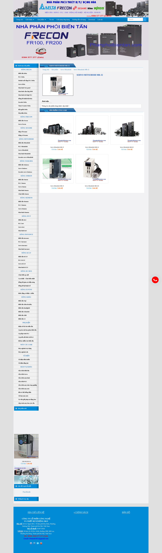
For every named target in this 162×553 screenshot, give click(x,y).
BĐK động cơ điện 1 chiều (26, 293)
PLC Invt (21, 223)
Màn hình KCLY (23, 267)
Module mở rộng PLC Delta (26, 80)
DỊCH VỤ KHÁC (26, 367)
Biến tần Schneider (24, 312)
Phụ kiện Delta (22, 113)
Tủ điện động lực (23, 363)
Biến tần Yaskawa (23, 165)
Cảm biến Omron (23, 194)
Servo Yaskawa (22, 168)
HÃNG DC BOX (26, 271)
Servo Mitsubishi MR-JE (127, 144)
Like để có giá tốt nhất (24, 486)
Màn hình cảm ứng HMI (25, 91)
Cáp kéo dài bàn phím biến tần (27, 330)
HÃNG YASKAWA (26, 161)
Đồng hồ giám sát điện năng (26, 282)
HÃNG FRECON (26, 117)
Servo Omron (22, 187)
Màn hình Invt (22, 231)
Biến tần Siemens (23, 201)
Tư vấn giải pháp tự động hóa (27, 399)
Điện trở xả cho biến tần (25, 326)
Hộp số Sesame (22, 132)
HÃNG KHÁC (26, 297)
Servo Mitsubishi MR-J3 (57, 179)
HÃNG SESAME (26, 128)
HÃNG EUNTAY (26, 289)
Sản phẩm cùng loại (58, 110)
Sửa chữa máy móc (23, 389)
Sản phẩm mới (22, 408)
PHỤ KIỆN (26, 323)
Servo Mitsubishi (23, 150)
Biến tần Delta (22, 73)
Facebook (26, 492)
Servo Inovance (22, 245)
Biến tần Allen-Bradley (25, 304)
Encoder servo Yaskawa (25, 172)
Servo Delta (21, 84)
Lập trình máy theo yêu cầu (26, 403)
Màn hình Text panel (24, 88)
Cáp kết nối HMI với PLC (26, 337)
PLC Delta (21, 77)
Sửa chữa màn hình (24, 378)
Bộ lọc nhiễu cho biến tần (26, 341)
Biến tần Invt (22, 220)
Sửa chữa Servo (23, 374)
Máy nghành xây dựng (24, 348)
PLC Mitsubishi (23, 146)
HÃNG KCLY (26, 253)
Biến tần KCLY (23, 256)
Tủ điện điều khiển (24, 359)
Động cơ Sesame (23, 135)
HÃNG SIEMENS (26, 198)
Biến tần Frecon (23, 120)
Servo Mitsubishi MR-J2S (92, 179)
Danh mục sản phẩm (24, 65)
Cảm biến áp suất (23, 275)
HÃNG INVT (26, 216)
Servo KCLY (22, 264)
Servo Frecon (22, 124)
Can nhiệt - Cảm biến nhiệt (26, 278)
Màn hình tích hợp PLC (25, 95)
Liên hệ (100, 19)
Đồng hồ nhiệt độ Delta (25, 98)
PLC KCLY (21, 260)
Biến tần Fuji (22, 301)
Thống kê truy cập (23, 499)
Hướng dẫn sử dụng (79, 19)
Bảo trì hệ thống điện (24, 392)
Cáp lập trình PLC (23, 333)
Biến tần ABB (22, 315)
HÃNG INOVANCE (26, 234)
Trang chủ (19, 19)
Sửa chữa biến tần (23, 370)
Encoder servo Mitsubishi (25, 157)
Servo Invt (21, 227)
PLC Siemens (22, 205)
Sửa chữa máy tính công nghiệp (27, 385)
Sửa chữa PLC (22, 381)
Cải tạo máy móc (23, 396)
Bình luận (45, 101)
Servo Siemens (22, 209)
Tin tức (51, 19)
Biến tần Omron (23, 179)
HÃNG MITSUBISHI (26, 139)
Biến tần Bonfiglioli (24, 308)
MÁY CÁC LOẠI (26, 345)
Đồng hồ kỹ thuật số (24, 286)
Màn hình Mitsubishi (24, 154)
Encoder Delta (22, 102)
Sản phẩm (40, 19)
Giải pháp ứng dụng (63, 19)
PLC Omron (22, 183)
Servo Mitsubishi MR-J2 (59, 66)
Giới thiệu (29, 19)
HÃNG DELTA (26, 69)
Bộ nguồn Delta (22, 109)
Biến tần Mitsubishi (24, 143)
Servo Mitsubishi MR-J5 (57, 144)
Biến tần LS (21, 319)
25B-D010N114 (26, 463)
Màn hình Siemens (23, 212)
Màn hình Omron (23, 190)
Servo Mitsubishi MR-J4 (92, 144)
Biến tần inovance (23, 238)
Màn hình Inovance (24, 249)
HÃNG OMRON (26, 176)
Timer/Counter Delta (24, 106)
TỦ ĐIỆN (26, 356)
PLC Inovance (22, 242)
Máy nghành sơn (23, 352)
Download (91, 19)
